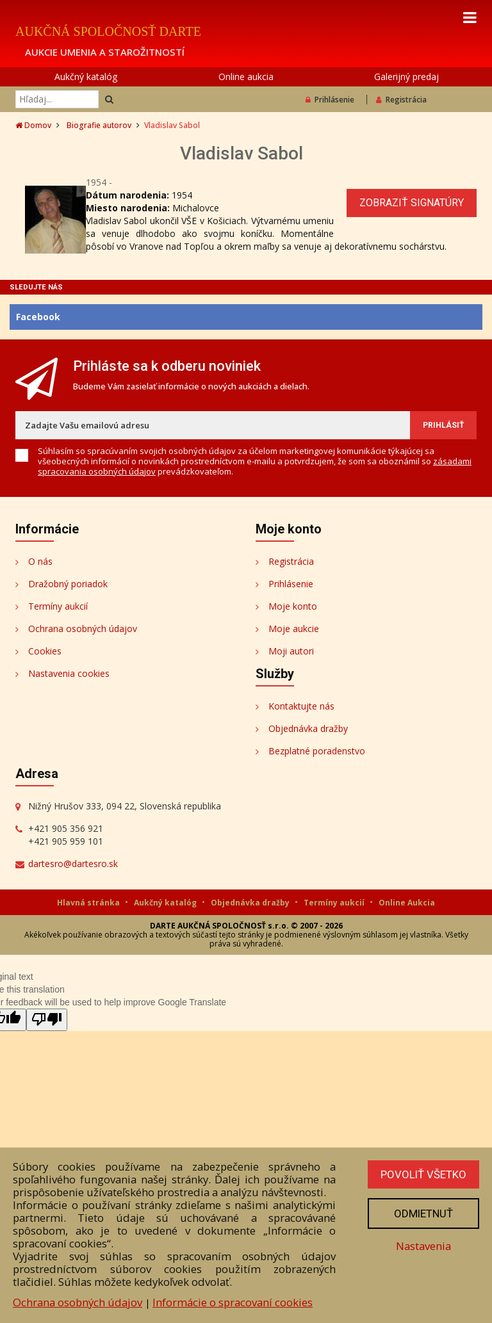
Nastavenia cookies (69, 673)
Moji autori (291, 651)
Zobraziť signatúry (411, 203)
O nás (40, 561)
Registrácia (401, 99)
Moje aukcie (293, 628)
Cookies (45, 651)
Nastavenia (423, 1245)
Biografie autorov (99, 125)
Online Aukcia (407, 902)
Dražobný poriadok (68, 584)
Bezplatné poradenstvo (316, 751)
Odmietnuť (423, 1213)
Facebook (38, 317)
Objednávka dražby (308, 728)
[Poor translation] (46, 1020)
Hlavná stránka (89, 902)
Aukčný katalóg (85, 76)
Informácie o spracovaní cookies (232, 1302)
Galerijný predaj (406, 76)
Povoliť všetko (423, 1174)
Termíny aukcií (58, 606)
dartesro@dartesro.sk (73, 863)
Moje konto (292, 606)
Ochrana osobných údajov (82, 628)
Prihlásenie (330, 99)
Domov (33, 125)
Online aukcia (246, 76)
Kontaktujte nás (301, 706)
